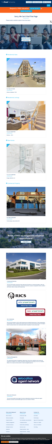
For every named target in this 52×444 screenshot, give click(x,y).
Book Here (26, 242)
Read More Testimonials (26, 38)
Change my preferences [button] (13, 441)
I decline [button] (6, 441)
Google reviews (26, 40)
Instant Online (35, 8)
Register (29, 2)
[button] (4, 37)
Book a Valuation (37, 2)
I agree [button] (3, 441)
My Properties (46, 2)
